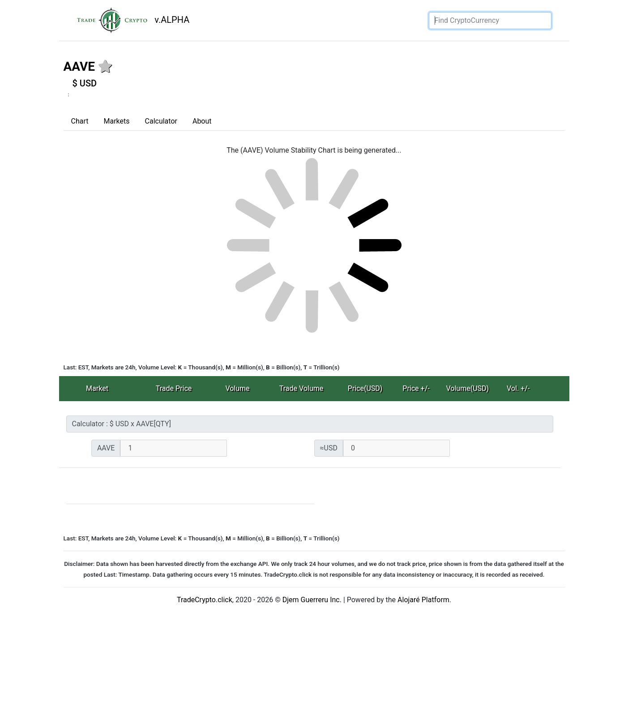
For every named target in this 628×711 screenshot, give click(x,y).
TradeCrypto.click (204, 599)
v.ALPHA (130, 20)
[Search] (490, 20)
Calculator (161, 121)
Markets (116, 121)
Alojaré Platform (423, 599)
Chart (80, 121)
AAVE (79, 66)
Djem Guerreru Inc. (312, 599)
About (202, 121)
